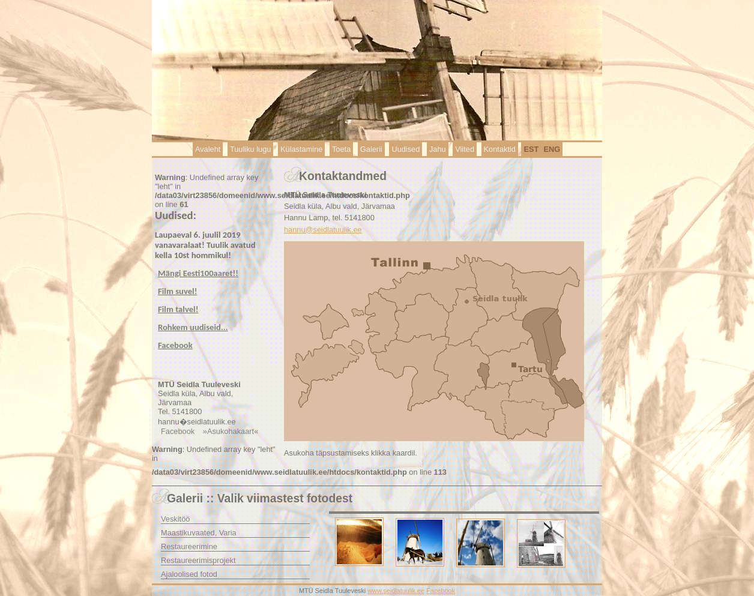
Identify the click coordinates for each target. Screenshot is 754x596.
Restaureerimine (189, 546)
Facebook (178, 431)
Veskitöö (175, 518)
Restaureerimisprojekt (198, 560)
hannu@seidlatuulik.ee (323, 229)
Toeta (341, 149)
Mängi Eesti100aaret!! (198, 273)
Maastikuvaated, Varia (199, 532)
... (193, 327)
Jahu (437, 149)
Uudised (405, 149)
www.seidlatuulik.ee (395, 590)
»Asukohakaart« (230, 431)
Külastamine (301, 149)
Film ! (177, 291)
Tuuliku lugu (250, 149)
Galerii (371, 149)
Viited (464, 149)
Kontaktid (500, 149)
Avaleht (207, 149)
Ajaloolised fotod (189, 574)
